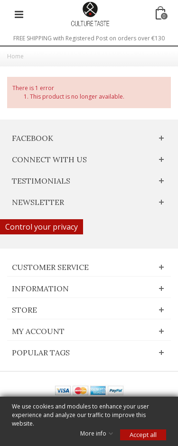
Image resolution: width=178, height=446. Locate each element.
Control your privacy (41, 227)
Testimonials (41, 181)
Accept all (143, 434)
